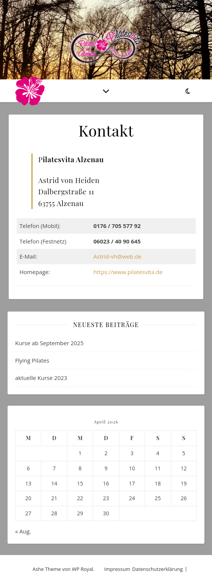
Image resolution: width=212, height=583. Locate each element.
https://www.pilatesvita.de (128, 272)
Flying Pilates (32, 360)
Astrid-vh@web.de (118, 256)
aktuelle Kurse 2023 (41, 377)
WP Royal (82, 569)
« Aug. (23, 531)
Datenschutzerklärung (157, 569)
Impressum (117, 569)
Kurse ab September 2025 (49, 343)
